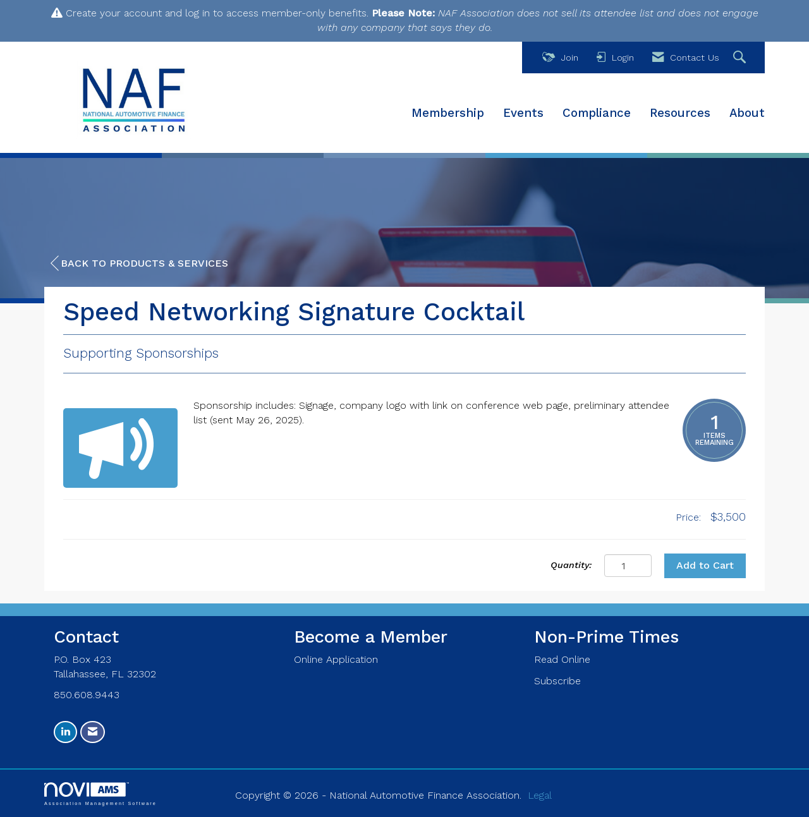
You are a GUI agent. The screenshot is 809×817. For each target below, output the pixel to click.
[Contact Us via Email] (92, 732)
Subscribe (557, 681)
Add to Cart (705, 565)
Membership (447, 113)
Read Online (562, 659)
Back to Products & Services (139, 263)
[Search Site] (741, 58)
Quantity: (571, 565)
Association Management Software (100, 794)
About (747, 113)
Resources (680, 113)
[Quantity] (628, 565)
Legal (540, 795)
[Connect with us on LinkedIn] (65, 732)
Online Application (336, 659)
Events (523, 113)
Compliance (597, 113)
